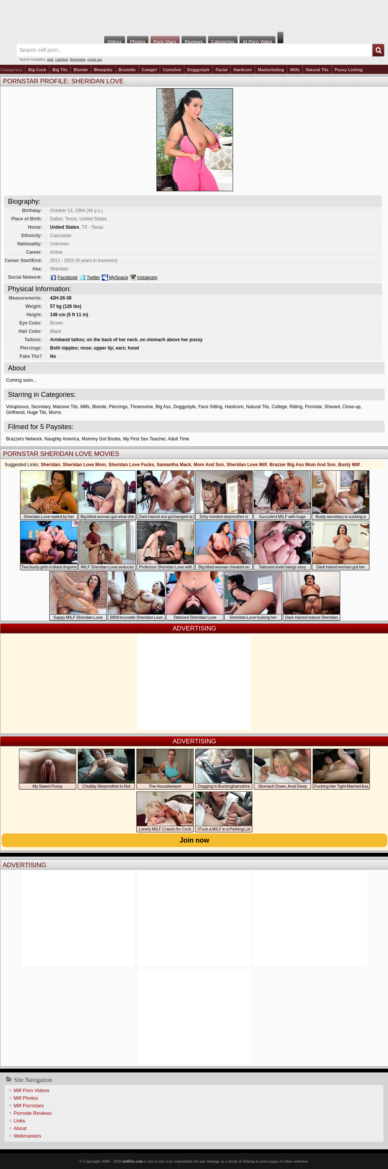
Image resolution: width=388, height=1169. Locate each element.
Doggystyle (198, 69)
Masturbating (271, 69)
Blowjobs (103, 69)
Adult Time (178, 439)
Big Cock (37, 69)
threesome (78, 59)
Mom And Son (209, 464)
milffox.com (132, 1161)
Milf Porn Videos (31, 1090)
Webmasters (27, 1136)
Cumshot (172, 69)
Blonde (81, 69)
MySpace (118, 277)
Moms (55, 412)
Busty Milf (349, 464)
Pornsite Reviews (33, 1113)
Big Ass (163, 406)
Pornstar (313, 406)
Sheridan (50, 464)
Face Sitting (210, 406)
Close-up (351, 406)
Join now (194, 840)
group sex (95, 59)
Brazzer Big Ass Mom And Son (302, 464)
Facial (221, 69)
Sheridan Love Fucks (131, 464)
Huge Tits (36, 412)
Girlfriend (15, 412)
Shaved (332, 406)
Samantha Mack (174, 464)
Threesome (141, 406)
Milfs (295, 69)
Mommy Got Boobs (100, 439)
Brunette (127, 69)
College (279, 406)
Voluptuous (17, 406)
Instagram (147, 277)
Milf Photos (26, 1098)
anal (50, 59)
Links (19, 1121)
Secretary (40, 406)
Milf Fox (194, 16)
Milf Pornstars (29, 1105)
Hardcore (242, 69)
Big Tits (59, 69)
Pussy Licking (349, 69)
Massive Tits (65, 406)
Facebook (68, 277)
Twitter (93, 277)
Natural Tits (317, 69)
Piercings (118, 406)
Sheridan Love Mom (84, 464)
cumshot (61, 59)
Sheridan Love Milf (247, 464)
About (20, 1128)
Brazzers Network (24, 439)
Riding (295, 406)
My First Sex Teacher (144, 439)
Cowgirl (149, 69)
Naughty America (61, 439)
